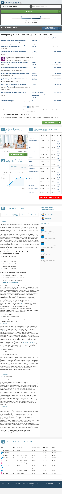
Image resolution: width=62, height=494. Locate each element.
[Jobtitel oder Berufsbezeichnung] (15, 6)
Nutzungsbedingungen (28, 483)
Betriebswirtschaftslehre (29, 342)
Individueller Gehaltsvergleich (49, 197)
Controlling (3, 330)
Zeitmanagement (7, 371)
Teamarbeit (5, 374)
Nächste (37, 106)
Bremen (30, 154)
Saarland (30, 178)
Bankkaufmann (14, 299)
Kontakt (3, 483)
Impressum (17, 483)
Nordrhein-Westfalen (33, 171)
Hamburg (30, 157)
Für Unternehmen (49, 483)
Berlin (29, 147)
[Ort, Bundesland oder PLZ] (46, 6)
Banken (21, 303)
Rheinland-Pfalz (32, 175)
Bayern (30, 144)
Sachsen (30, 182)
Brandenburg (31, 151)
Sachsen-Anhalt (32, 185)
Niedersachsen (32, 168)
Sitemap (58, 483)
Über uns (10, 483)
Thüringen (31, 192)
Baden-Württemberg (33, 140)
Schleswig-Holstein (33, 188)
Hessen (30, 161)
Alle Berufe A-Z (31, 197)
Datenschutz (40, 483)
